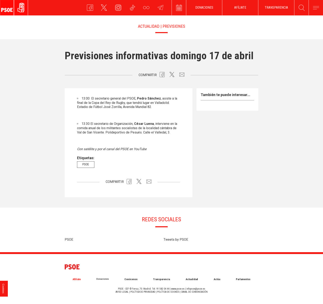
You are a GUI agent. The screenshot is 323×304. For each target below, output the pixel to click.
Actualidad (192, 279)
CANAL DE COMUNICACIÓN (194, 291)
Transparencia (161, 279)
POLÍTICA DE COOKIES (168, 291)
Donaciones (102, 279)
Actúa (217, 279)
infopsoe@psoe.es (195, 288)
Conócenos (131, 279)
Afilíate (77, 279)
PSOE (69, 239)
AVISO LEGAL (122, 291)
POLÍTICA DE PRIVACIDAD (142, 291)
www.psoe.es (178, 288)
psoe (85, 164)
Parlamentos (243, 279)
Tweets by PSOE (176, 239)
